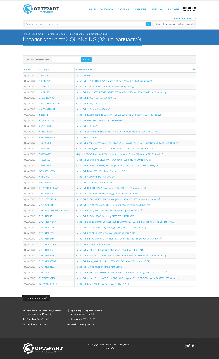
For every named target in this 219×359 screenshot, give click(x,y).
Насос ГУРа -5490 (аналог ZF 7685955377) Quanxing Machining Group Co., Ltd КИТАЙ (119, 238)
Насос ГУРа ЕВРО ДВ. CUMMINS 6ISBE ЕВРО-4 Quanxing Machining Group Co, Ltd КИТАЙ (121, 272)
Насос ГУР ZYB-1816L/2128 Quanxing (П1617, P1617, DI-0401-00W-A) (111, 227)
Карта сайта (109, 348)
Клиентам (157, 9)
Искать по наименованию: (38, 59)
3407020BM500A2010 (50, 103)
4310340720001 (47, 109)
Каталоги (140, 9)
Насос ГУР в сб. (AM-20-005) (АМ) (93, 109)
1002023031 (45, 75)
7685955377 (45, 148)
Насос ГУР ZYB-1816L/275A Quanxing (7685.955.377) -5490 (105, 233)
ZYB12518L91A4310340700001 (54, 210)
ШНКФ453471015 (48, 283)
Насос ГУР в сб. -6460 (87, 137)
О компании (124, 9)
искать (86, 59)
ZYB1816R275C (47, 255)
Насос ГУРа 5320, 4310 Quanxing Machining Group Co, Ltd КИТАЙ (109, 210)
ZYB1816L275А (46, 238)
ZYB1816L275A (46, 233)
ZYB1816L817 (46, 249)
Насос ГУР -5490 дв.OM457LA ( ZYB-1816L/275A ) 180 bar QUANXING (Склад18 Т (117, 148)
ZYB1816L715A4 (47, 244)
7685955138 (45, 142)
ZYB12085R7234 (47, 199)
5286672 (43, 114)
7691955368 (45, 165)
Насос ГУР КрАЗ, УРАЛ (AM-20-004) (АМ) (96, 97)
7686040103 (45, 154)
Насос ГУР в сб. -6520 (87, 126)
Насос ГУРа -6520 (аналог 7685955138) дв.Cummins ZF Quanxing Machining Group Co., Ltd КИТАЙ (125, 221)
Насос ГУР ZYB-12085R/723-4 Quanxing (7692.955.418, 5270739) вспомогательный (118, 199)
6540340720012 (47, 137)
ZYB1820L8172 (46, 272)
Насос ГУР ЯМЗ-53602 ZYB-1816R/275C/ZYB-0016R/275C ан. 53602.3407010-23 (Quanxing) (121, 92)
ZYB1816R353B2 (47, 261)
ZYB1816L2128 (46, 227)
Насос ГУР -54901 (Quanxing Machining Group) (99, 266)
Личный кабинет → (185, 18)
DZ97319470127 (47, 182)
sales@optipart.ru (190, 10)
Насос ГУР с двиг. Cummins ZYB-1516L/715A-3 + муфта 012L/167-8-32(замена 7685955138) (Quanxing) (128, 142)
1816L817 (44, 86)
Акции (92, 9)
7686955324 (45, 159)
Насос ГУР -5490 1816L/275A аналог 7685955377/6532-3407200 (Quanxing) (114, 80)
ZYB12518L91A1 (47, 204)
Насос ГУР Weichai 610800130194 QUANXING (99, 120)
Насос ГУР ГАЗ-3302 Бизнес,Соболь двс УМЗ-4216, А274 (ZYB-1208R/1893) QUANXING (120, 165)
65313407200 (46, 131)
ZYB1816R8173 (46, 266)
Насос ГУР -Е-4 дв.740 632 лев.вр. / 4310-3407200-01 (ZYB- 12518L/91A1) (113, 204)
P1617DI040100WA (48, 188)
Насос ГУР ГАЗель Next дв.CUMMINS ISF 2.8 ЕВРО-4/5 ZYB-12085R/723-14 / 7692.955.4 (120, 114)
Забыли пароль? (185, 24)
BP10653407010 (47, 171)
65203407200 (46, 126)
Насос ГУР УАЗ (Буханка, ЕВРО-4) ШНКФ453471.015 (102, 283)
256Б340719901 (47, 97)
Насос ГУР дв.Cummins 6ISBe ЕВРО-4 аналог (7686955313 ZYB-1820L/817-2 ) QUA (118, 131)
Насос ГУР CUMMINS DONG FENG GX (95, 176)
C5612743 (44, 176)
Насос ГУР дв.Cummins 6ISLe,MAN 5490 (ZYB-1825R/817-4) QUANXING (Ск (113, 159)
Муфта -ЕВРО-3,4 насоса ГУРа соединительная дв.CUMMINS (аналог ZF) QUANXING (119, 154)
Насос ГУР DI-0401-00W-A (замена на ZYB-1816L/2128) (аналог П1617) (112, 188)
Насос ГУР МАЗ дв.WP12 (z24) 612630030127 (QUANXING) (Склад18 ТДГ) (113, 261)
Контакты (173, 9)
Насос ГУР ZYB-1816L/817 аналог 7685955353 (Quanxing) (105, 86)
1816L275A (44, 80)
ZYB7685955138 (47, 278)
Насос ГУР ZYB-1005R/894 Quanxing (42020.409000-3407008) (107, 193)
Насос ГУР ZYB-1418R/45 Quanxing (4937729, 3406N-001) (105, 216)
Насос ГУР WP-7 (84, 75)
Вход (158, 24)
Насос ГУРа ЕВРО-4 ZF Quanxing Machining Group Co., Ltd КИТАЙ (109, 249)
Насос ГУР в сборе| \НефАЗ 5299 (93, 244)
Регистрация (169, 24)
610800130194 (46, 120)
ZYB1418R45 (45, 216)
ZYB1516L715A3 (47, 221)
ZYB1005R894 (46, 193)
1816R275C (44, 92)
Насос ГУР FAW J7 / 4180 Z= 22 (91, 103)
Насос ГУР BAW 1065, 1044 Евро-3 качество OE (100, 171)
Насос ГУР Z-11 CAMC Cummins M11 (94, 182)
